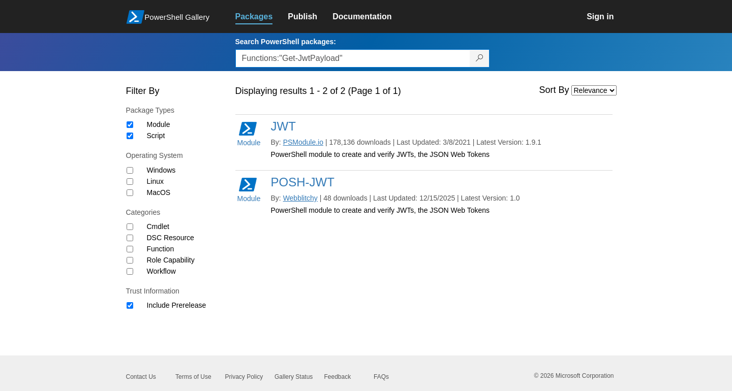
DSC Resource (170, 238)
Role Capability (171, 260)
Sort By (554, 90)
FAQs (381, 376)
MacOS (159, 192)
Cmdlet (158, 226)
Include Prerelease (176, 305)
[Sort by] (594, 90)
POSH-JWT (302, 182)
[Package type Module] (130, 124)
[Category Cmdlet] (130, 226)
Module (158, 124)
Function (160, 249)
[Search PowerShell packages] (480, 58)
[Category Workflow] (130, 271)
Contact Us (141, 376)
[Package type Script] (130, 136)
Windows (161, 170)
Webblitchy (300, 198)
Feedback (337, 376)
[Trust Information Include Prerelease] (130, 305)
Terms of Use (193, 376)
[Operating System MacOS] (130, 192)
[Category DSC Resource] (130, 238)
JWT (283, 126)
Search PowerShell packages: (285, 42)
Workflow (161, 271)
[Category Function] (130, 249)
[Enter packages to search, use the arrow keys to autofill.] (352, 58)
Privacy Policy (244, 376)
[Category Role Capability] (130, 260)
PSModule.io (303, 142)
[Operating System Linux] (130, 181)
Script (156, 136)
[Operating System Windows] (130, 170)
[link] (261, 17)
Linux (155, 181)
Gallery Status (293, 376)
